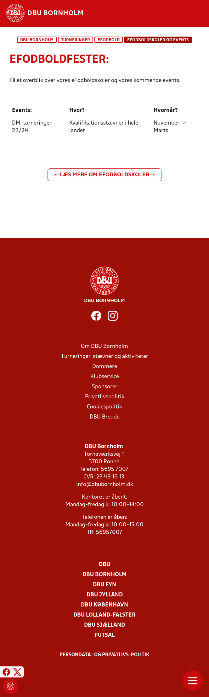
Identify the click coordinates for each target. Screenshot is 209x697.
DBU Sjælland (104, 625)
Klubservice (104, 376)
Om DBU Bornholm (104, 346)
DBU (104, 564)
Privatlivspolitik (104, 397)
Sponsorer (104, 387)
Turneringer (75, 40)
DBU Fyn (104, 585)
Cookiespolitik (104, 407)
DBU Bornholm (37, 40)
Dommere (104, 366)
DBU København (104, 605)
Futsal (105, 635)
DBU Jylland (105, 595)
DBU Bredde (105, 417)
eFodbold (109, 40)
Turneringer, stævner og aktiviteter (104, 356)
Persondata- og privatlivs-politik (104, 655)
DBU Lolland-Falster (104, 615)
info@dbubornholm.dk (104, 484)
